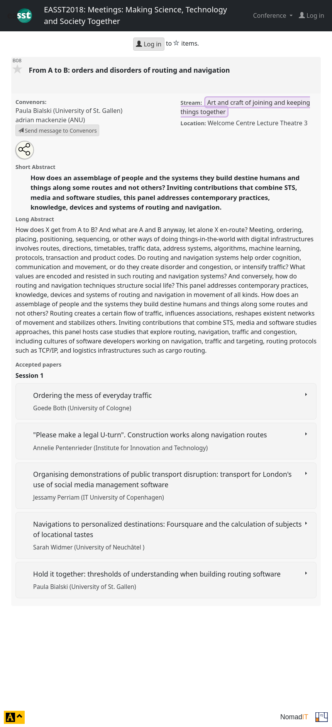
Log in (148, 44)
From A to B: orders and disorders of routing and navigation (130, 70)
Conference (270, 15)
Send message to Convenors (57, 130)
